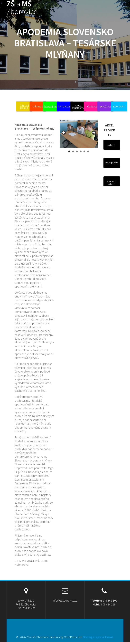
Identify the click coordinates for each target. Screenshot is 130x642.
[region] (79, 137)
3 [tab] (77, 151)
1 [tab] (69, 151)
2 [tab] (73, 151)
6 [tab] (88, 151)
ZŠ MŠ (22, 7)
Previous (64, 132)
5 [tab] (84, 151)
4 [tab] (81, 151)
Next (93, 132)
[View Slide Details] (79, 134)
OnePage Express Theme (98, 637)
